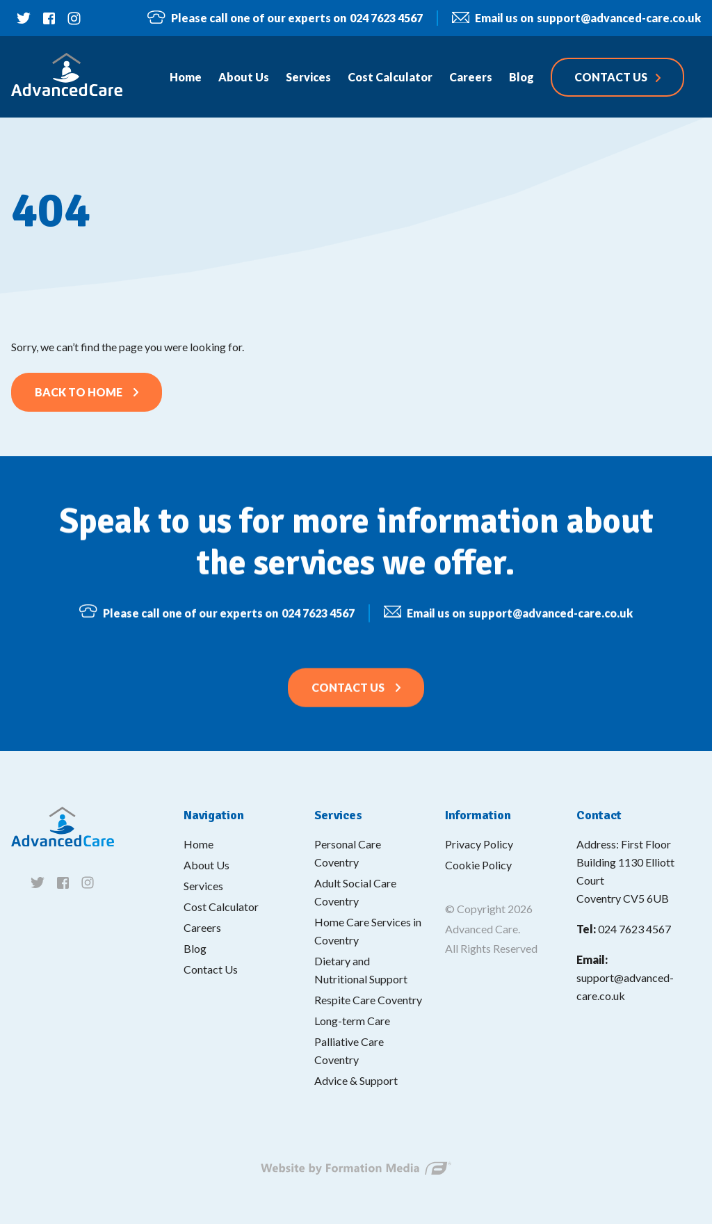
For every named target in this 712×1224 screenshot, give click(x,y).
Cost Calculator (221, 906)
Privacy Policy (479, 844)
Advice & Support (356, 1080)
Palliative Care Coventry (349, 1050)
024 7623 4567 (284, 17)
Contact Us (348, 696)
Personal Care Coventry (347, 853)
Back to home (78, 391)
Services (203, 885)
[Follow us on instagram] (73, 18)
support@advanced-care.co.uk (576, 18)
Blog (195, 948)
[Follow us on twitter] (23, 18)
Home (198, 844)
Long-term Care (352, 1020)
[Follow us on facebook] (48, 18)
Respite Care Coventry (368, 999)
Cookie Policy (478, 864)
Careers (202, 927)
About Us (206, 864)
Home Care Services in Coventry (367, 931)
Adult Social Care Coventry (355, 892)
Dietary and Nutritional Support (360, 969)
